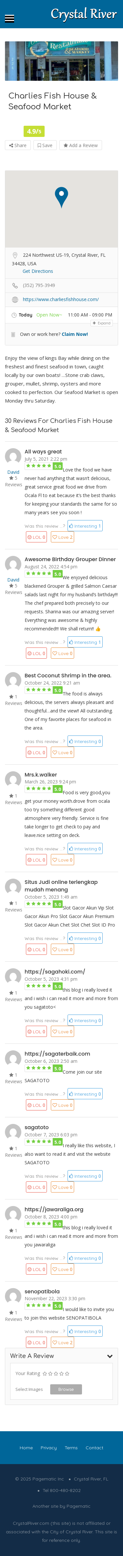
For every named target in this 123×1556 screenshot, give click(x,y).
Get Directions (38, 271)
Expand (102, 323)
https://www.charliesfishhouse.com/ (61, 299)
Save (45, 145)
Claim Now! (75, 334)
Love (62, 537)
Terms (71, 1448)
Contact (94, 1448)
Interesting (85, 526)
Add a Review (81, 145)
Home (26, 1448)
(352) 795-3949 (39, 285)
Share (18, 145)
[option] (61, 60)
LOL (36, 537)
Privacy (49, 1448)
